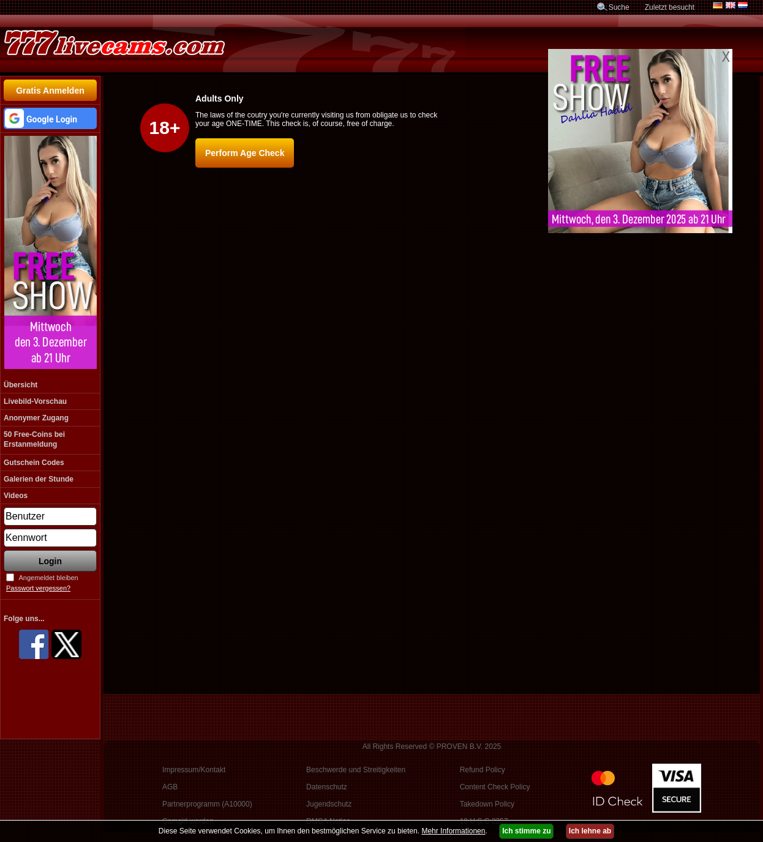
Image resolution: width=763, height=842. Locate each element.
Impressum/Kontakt (193, 770)
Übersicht (20, 385)
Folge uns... (24, 618)
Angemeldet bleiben (48, 577)
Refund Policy (482, 770)
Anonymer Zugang (36, 418)
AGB (170, 787)
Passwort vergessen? (38, 588)
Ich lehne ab (590, 831)
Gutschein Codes (34, 462)
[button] (50, 118)
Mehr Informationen (453, 831)
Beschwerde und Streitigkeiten (355, 770)
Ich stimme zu (526, 831)
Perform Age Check (244, 153)
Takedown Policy (487, 804)
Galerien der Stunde (38, 479)
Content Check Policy (495, 787)
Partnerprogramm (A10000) (207, 804)
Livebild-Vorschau (35, 401)
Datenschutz (326, 787)
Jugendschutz (328, 804)
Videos (16, 495)
